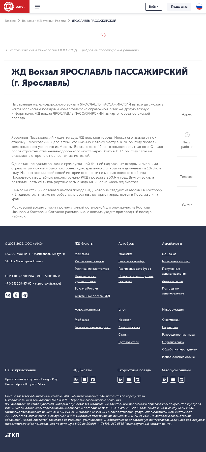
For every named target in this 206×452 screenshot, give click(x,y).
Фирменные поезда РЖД (92, 296)
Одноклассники (16, 295)
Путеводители (128, 342)
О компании (170, 319)
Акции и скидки (129, 327)
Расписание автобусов (134, 268)
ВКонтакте (8, 295)
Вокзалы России (86, 288)
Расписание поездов (89, 261)
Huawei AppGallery (85, 380)
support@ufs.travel (48, 283)
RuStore (93, 380)
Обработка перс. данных (179, 349)
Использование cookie (178, 357)
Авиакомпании (172, 281)
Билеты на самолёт (176, 261)
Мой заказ (82, 254)
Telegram (24, 295)
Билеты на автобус (131, 261)
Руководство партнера (178, 334)
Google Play (76, 380)
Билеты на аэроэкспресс (93, 327)
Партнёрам (170, 327)
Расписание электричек (92, 268)
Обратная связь (173, 342)
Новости (124, 319)
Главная (10, 21)
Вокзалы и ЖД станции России (44, 21)
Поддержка (179, 6)
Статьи (123, 334)
